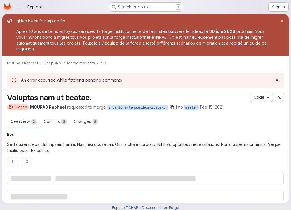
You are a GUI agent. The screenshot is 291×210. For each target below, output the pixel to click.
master (191, 107)
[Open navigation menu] (17, 7)
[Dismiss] (276, 80)
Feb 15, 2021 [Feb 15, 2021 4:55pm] (212, 107)
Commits (55, 122)
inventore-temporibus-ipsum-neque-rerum (138, 107)
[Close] (281, 20)
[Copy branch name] (171, 107)
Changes (86, 122)
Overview (24, 122)
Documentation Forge (160, 207)
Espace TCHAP (125, 207)
